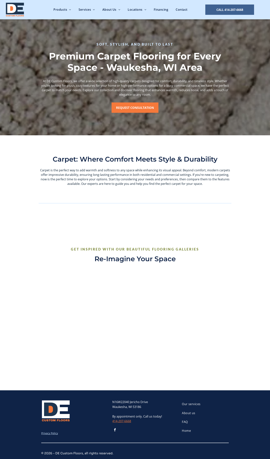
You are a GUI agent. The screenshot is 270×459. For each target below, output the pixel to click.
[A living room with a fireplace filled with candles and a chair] (64, 299)
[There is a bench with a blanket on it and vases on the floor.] (206, 299)
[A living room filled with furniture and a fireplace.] (64, 346)
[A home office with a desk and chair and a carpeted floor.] (206, 346)
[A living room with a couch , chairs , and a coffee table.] (158, 346)
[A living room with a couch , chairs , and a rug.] (158, 299)
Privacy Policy (49, 433)
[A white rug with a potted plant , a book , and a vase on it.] (111, 346)
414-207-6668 (121, 421)
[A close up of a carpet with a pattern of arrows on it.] (111, 299)
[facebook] (114, 430)
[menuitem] (62, 10)
